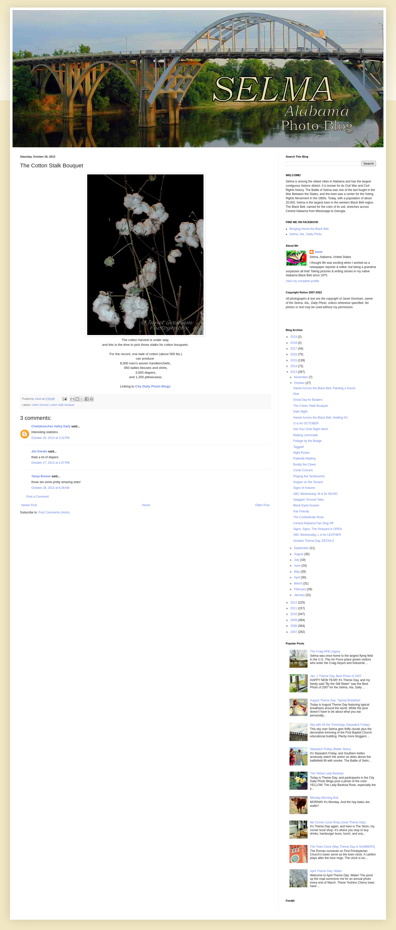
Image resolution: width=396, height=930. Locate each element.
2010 (294, 614)
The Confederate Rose (308, 517)
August (299, 554)
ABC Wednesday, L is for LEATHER (317, 535)
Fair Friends (301, 511)
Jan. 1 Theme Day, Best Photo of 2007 (336, 676)
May (297, 571)
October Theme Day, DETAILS (313, 541)
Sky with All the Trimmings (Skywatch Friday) (340, 724)
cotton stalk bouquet (62, 404)
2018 (294, 343)
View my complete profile (302, 281)
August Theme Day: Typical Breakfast (335, 700)
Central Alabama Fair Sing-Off (313, 523)
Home (146, 505)
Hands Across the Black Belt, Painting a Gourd (324, 388)
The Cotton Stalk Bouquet (310, 406)
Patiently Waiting (304, 458)
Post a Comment (37, 496)
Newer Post (29, 505)
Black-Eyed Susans (306, 505)
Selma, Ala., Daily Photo (305, 234)
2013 (294, 372)
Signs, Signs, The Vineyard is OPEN (317, 529)
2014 (294, 366)
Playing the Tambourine (309, 476)
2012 (294, 602)
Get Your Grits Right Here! (310, 429)
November (301, 377)
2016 (294, 354)
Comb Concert (303, 470)
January (300, 595)
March (298, 583)
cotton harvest (40, 404)
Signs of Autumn (304, 488)
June (297, 565)
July (297, 560)
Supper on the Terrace (308, 482)
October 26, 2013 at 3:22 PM (50, 438)
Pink (296, 394)
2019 (294, 337)
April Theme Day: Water (326, 871)
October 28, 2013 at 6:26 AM (50, 488)
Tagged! (298, 447)
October (300, 383)
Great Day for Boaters (308, 400)
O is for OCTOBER (306, 423)
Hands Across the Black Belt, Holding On (320, 417)
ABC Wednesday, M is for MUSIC (315, 494)
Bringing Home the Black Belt (309, 229)
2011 (294, 608)
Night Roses (301, 452)
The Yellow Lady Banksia (326, 773)
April (297, 577)
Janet (318, 252)
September (302, 548)
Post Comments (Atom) (54, 512)
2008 (294, 626)
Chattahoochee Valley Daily (50, 426)
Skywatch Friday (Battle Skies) (330, 749)
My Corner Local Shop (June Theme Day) (338, 822)
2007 (294, 632)
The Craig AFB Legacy (325, 651)
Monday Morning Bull (324, 798)
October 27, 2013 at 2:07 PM (50, 462)
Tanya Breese (41, 476)
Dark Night (300, 411)
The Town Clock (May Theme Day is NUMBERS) (342, 846)
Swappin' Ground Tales (308, 499)
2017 (294, 348)
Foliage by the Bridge (307, 441)
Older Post (262, 505)
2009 (294, 620)
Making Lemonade (305, 435)
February (300, 589)
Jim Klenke (39, 451)
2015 (294, 360)
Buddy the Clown (304, 464)
